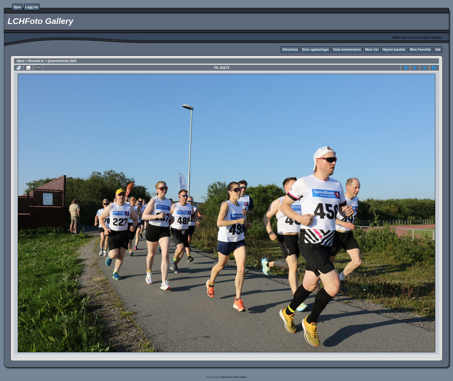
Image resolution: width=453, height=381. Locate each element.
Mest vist (371, 49)
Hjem (17, 7)
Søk (438, 49)
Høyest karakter (394, 49)
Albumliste (290, 49)
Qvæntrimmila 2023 (62, 61)
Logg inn (31, 7)
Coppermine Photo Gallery (233, 377)
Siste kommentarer (347, 49)
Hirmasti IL (36, 61)
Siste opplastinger (315, 49)
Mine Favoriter (420, 49)
